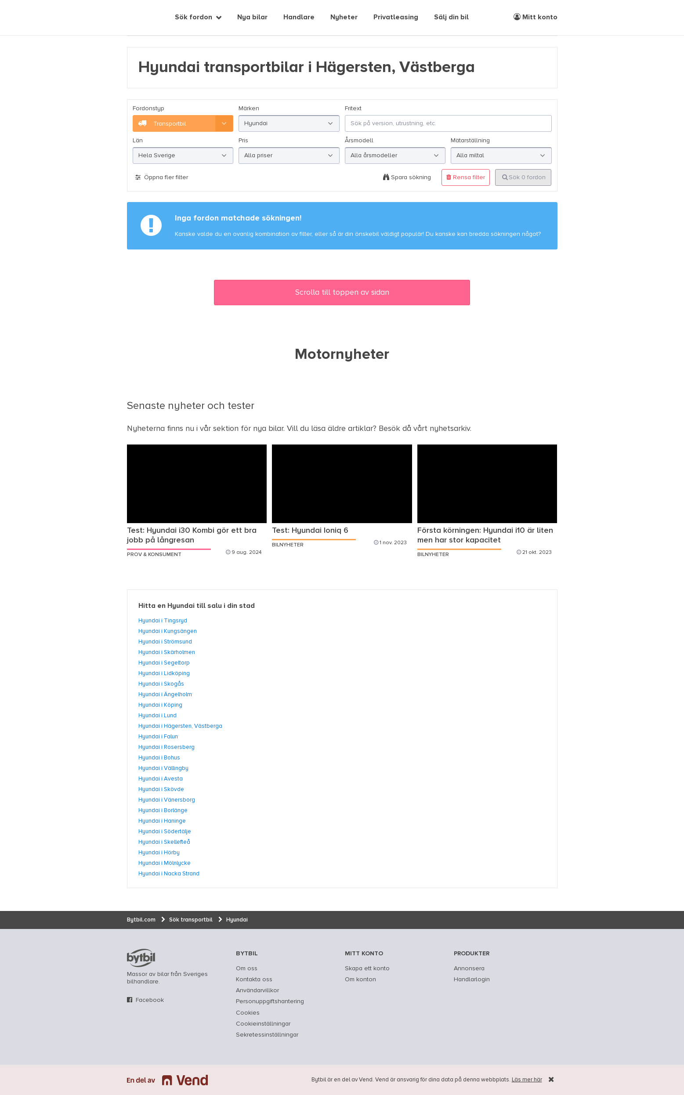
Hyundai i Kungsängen (167, 631)
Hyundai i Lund (157, 715)
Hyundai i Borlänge (163, 810)
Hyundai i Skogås (161, 684)
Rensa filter (465, 177)
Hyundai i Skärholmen (166, 652)
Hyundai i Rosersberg (166, 747)
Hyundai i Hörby (159, 852)
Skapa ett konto (367, 968)
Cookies (248, 1013)
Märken (249, 108)
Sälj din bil (451, 17)
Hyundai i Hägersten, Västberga (180, 726)
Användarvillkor (257, 990)
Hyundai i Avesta (160, 779)
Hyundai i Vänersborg (166, 800)
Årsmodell (359, 140)
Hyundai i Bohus (159, 758)
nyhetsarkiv (450, 429)
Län (138, 140)
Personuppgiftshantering (270, 1001)
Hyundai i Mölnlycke (164, 863)
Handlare (299, 17)
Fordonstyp (148, 108)
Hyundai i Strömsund (165, 642)
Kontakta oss (254, 979)
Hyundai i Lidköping (164, 673)
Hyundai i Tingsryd (162, 621)
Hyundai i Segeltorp (164, 663)
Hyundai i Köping (160, 705)
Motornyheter (342, 354)
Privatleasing (395, 17)
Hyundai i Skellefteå (164, 842)
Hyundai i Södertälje (164, 831)
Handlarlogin (472, 979)
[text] (137, 17)
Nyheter (344, 17)
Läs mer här (527, 1080)
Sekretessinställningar (267, 1035)
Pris (243, 140)
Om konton (360, 979)
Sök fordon (193, 17)
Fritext (353, 108)
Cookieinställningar (263, 1024)
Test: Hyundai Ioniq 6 (310, 531)
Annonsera (469, 968)
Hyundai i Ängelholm (165, 694)
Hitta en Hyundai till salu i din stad (196, 606)
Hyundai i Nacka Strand (168, 874)
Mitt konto (535, 17)
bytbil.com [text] (141, 958)
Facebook (150, 1000)
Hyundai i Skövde (161, 789)
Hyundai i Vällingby (163, 768)
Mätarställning (470, 140)
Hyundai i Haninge (162, 821)
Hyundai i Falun (158, 737)
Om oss (246, 968)
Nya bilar (252, 17)
